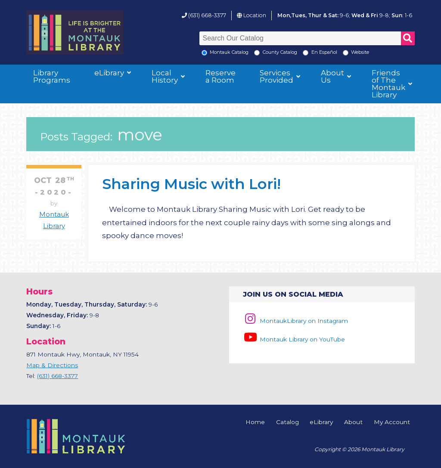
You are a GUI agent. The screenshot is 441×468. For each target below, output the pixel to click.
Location (254, 15)
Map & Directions (52, 365)
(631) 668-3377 (207, 15)
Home (255, 422)
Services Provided (276, 76)
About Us (332, 76)
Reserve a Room (220, 76)
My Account (392, 422)
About (353, 422)
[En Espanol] (305, 53)
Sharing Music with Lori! (191, 183)
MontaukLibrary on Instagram (295, 320)
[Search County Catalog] (257, 53)
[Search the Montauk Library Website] (345, 53)
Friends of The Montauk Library (388, 83)
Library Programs (51, 76)
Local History (165, 76)
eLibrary (109, 72)
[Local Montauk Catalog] (204, 53)
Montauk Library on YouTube (294, 339)
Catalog (287, 422)
